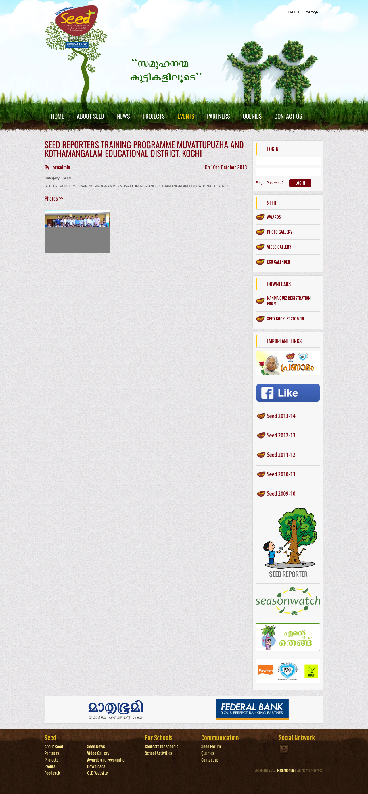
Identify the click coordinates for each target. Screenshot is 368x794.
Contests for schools (161, 746)
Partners (218, 115)
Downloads (96, 766)
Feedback (52, 773)
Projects (154, 115)
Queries (252, 115)
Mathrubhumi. (286, 770)
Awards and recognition (106, 760)
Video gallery (279, 247)
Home (57, 115)
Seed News (96, 746)
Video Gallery (98, 753)
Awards (274, 217)
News (123, 115)
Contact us (209, 760)
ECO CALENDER (278, 262)
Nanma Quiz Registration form (288, 301)
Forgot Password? (269, 183)
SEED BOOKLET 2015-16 (285, 319)
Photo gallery (279, 232)
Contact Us (288, 115)
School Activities (158, 753)
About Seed (90, 115)
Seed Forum (211, 746)
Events (185, 115)
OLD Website (97, 773)
